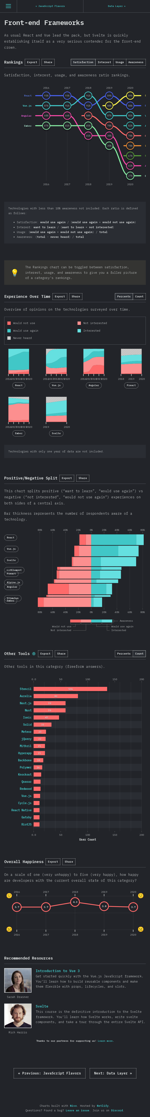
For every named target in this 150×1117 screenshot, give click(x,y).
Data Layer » (113, 1073)
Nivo (73, 1106)
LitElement (14, 570)
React (18, 385)
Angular (94, 385)
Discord (117, 1110)
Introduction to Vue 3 (18, 980)
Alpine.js (13, 582)
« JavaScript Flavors (49, 1073)
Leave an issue (77, 1110)
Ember (18, 433)
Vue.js (56, 385)
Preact (131, 385)
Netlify (103, 1106)
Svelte (56, 433)
